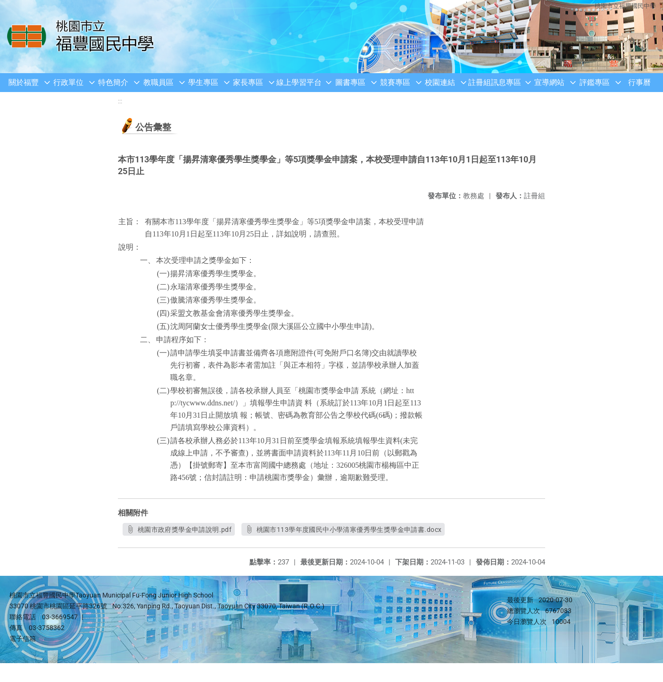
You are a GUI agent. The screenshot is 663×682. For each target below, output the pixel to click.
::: (120, 101)
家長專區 (248, 82)
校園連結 (440, 82)
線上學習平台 (299, 82)
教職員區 (158, 82)
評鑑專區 (595, 82)
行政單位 (68, 82)
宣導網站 (549, 82)
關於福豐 (23, 82)
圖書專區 (350, 82)
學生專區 (203, 82)
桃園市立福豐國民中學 (625, 5)
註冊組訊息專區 (494, 82)
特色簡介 (113, 82)
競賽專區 (395, 82)
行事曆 (639, 82)
